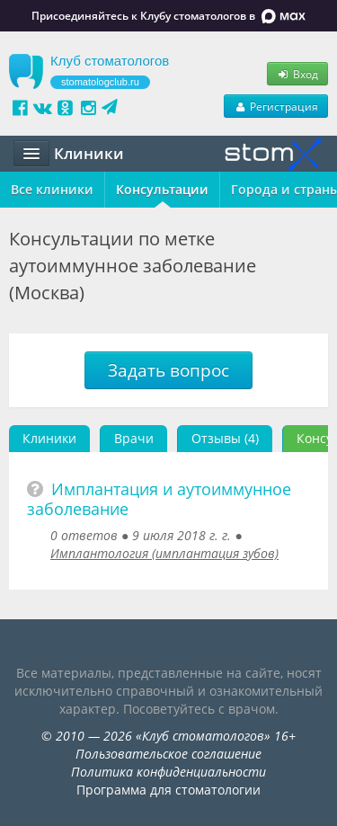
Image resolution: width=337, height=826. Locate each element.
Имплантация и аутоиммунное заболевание (159, 499)
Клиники (49, 438)
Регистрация (276, 106)
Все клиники (52, 189)
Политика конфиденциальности (168, 771)
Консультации (162, 189)
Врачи (134, 438)
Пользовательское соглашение (168, 753)
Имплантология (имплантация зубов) (164, 553)
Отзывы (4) (225, 438)
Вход (297, 74)
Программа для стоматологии (168, 789)
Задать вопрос (168, 370)
